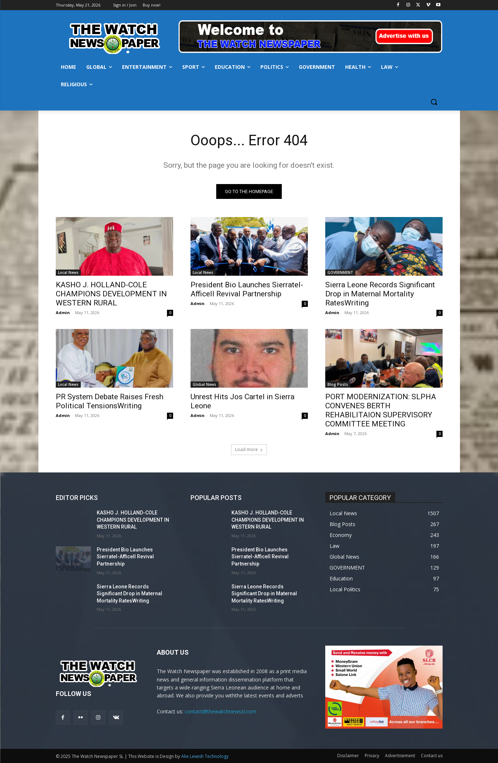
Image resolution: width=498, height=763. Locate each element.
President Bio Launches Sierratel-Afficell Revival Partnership (247, 289)
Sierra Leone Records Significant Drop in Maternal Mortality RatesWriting (380, 293)
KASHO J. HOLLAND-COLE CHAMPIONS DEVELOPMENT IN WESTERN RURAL (111, 293)
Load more (249, 449)
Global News (204, 384)
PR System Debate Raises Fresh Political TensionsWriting (109, 401)
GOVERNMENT (340, 272)
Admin (63, 312)
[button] (434, 102)
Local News (68, 272)
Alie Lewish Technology (205, 756)
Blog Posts (337, 384)
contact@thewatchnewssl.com (220, 711)
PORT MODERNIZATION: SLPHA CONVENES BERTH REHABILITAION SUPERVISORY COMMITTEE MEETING (380, 410)
